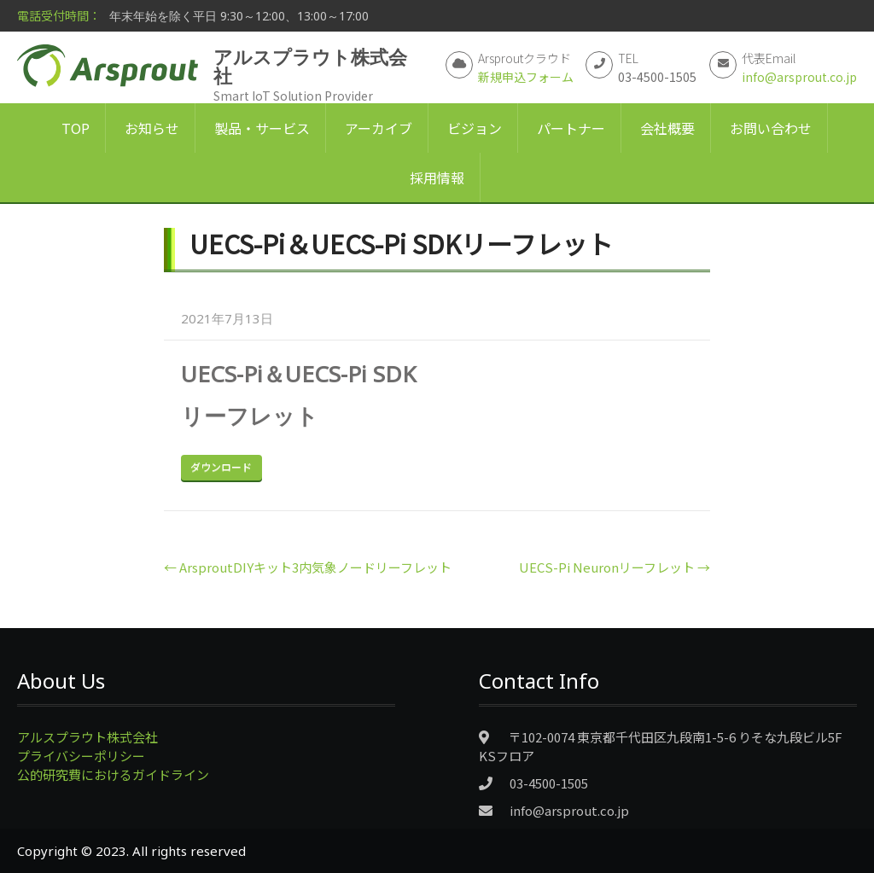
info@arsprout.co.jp (799, 76)
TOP (75, 128)
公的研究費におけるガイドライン (113, 774)
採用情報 (437, 177)
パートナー (571, 128)
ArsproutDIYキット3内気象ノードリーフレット (308, 567)
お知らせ (152, 128)
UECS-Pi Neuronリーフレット (614, 567)
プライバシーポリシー (81, 756)
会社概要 (667, 128)
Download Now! (221, 467)
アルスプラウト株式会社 (87, 737)
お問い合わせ (771, 128)
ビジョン (474, 128)
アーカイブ (378, 128)
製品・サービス (262, 128)
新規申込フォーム (526, 76)
